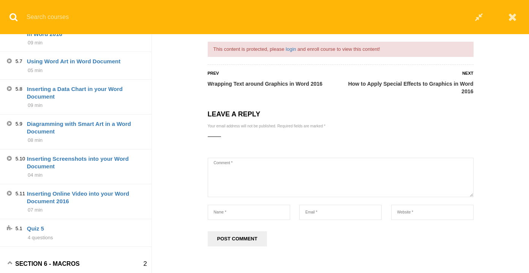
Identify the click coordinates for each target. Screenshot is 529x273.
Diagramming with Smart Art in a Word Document (79, 215)
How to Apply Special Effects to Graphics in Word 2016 (411, 87)
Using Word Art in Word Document (73, 148)
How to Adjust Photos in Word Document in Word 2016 (82, 117)
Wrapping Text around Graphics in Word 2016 (265, 84)
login (291, 49)
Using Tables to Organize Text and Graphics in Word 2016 (73, 48)
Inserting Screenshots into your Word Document (78, 250)
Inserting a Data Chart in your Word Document (75, 180)
